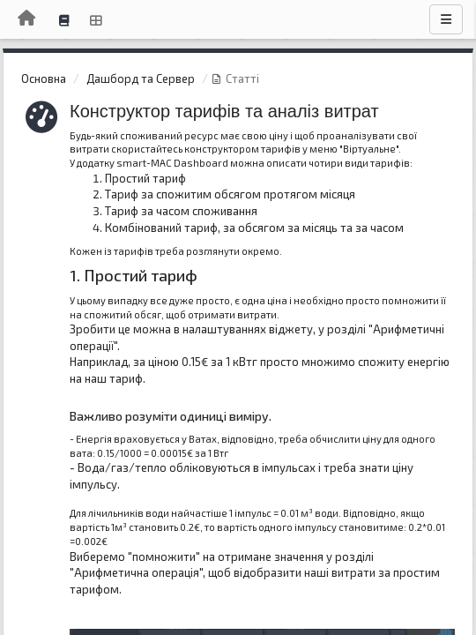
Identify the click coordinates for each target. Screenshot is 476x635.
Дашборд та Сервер (140, 78)
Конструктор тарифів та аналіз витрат (224, 111)
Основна (43, 78)
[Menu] (446, 19)
